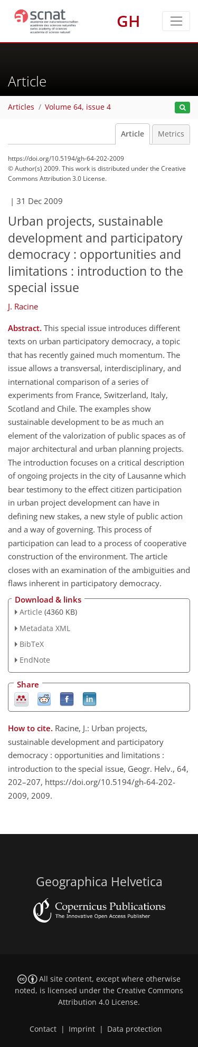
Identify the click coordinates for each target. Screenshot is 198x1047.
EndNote (35, 660)
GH (128, 21)
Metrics (171, 134)
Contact (43, 1029)
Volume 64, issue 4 (78, 107)
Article (132, 134)
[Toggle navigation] (176, 21)
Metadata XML (45, 628)
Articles (21, 107)
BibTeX (32, 644)
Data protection (134, 1029)
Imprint (82, 1029)
